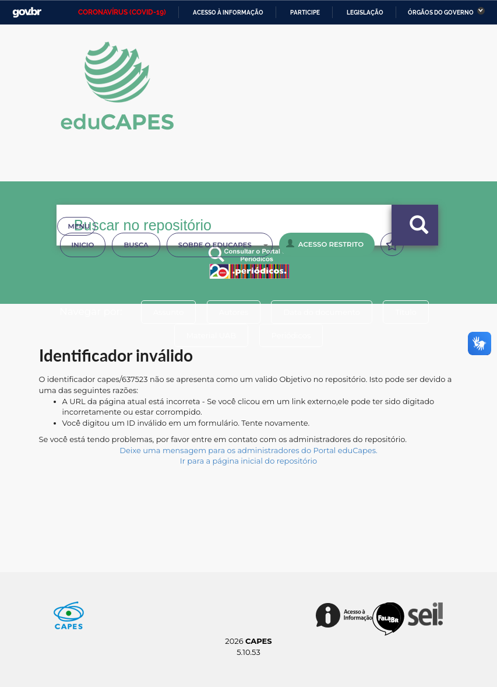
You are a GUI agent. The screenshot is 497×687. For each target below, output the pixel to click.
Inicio (83, 245)
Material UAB (211, 335)
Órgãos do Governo (441, 12)
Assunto (168, 312)
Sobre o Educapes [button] (223, 245)
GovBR (26, 12)
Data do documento (321, 312)
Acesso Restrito (325, 243)
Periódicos (291, 335)
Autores (233, 312)
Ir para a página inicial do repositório (249, 460)
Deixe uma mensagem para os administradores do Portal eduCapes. (248, 450)
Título (406, 312)
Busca (136, 245)
